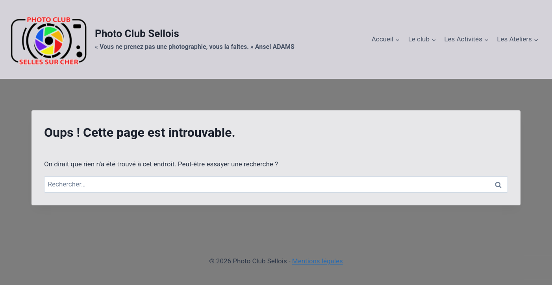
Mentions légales (317, 261)
